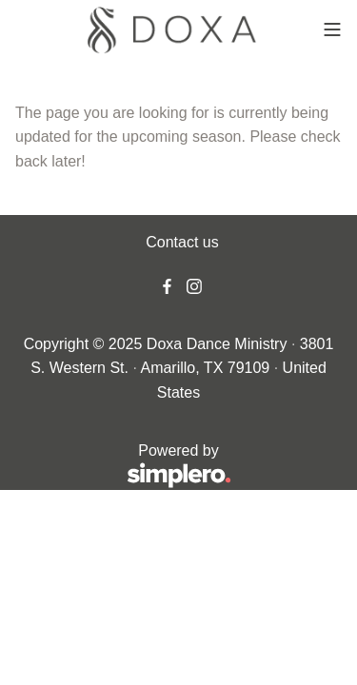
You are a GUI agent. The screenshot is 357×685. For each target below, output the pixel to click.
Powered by (123, 466)
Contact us (182, 242)
